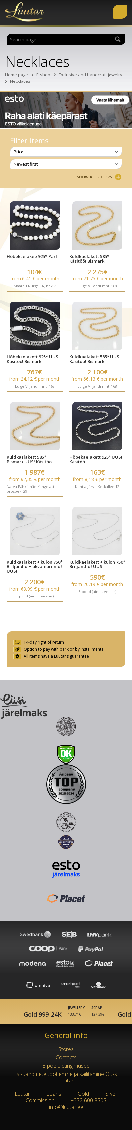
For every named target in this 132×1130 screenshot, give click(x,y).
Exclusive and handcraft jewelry (90, 75)
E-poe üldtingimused (66, 1065)
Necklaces (20, 81)
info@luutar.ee (66, 1107)
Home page (16, 75)
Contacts (66, 1057)
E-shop (43, 75)
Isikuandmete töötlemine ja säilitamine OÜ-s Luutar (66, 1077)
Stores (66, 1049)
